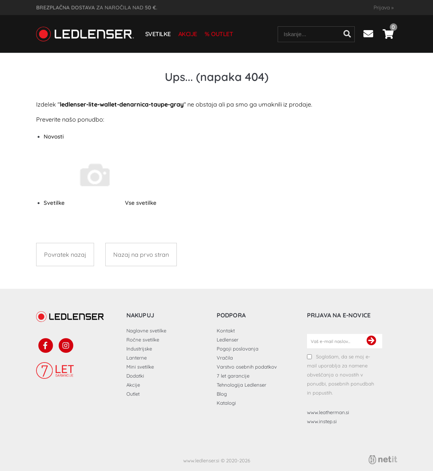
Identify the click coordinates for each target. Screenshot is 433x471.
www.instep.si (322, 421)
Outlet (222, 34)
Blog (222, 394)
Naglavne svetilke (146, 331)
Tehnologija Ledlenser (241, 385)
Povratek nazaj (65, 254)
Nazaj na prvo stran (141, 254)
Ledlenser (228, 340)
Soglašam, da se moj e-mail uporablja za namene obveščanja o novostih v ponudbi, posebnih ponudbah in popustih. (340, 375)
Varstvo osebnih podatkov (247, 367)
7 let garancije (233, 376)
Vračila (225, 358)
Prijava (383, 7)
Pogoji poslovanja (237, 349)
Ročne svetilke (142, 340)
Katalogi (226, 403)
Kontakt (226, 331)
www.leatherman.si (328, 412)
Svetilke (158, 34)
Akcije (187, 34)
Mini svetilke (140, 367)
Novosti (54, 136)
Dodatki (135, 376)
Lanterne (136, 358)
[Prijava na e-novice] (371, 341)
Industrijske (139, 349)
